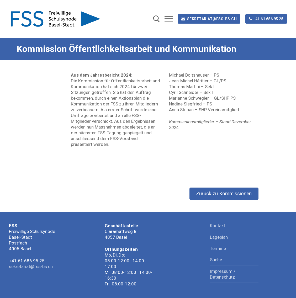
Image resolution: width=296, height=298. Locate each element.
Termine (218, 248)
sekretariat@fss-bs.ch (209, 19)
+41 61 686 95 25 (266, 19)
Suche (216, 259)
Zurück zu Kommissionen (224, 193)
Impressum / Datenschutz (222, 274)
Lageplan (219, 237)
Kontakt (217, 225)
